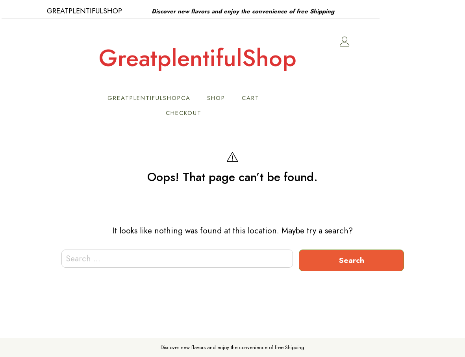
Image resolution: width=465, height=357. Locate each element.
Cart (293, 98)
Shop (258, 98)
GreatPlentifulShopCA (191, 98)
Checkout (226, 113)
